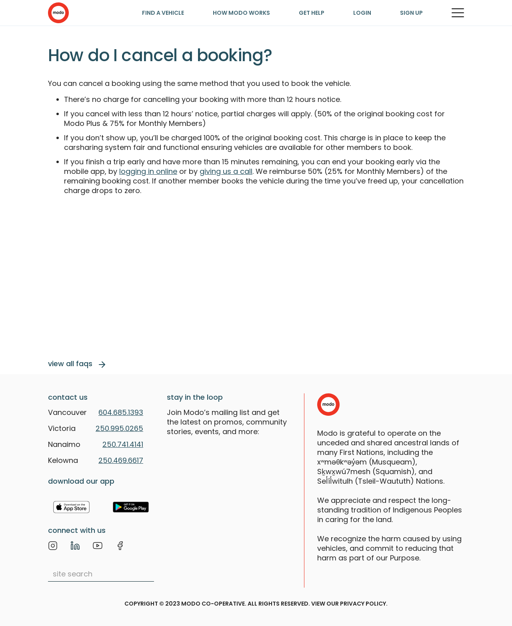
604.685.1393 (120, 412)
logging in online (148, 171)
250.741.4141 (122, 444)
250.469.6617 (120, 460)
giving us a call (226, 171)
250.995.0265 (119, 428)
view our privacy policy (348, 604)
